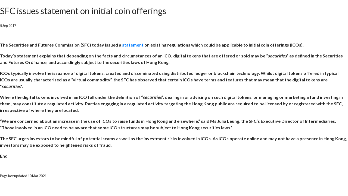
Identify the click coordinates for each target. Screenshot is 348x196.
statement (133, 44)
